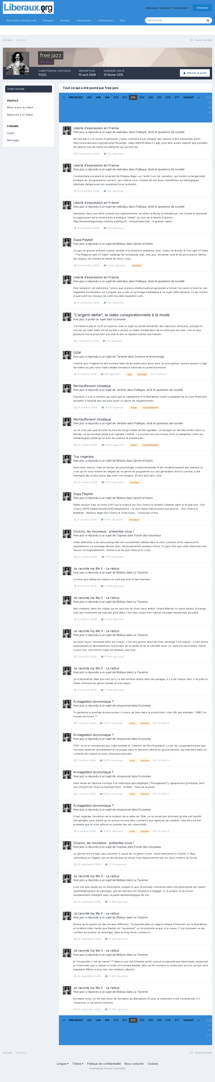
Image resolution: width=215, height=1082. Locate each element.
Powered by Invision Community (107, 1068)
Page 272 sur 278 (210, 107)
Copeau (122, 535)
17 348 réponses (112, 586)
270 (116, 97)
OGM (77, 353)
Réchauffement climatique (92, 386)
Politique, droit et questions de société (160, 132)
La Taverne (140, 572)
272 (133, 97)
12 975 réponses (111, 723)
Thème (78, 1063)
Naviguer (48, 20)
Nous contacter (134, 1063)
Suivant (188, 97)
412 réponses (112, 340)
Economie (119, 319)
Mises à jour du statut (20, 107)
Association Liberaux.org (21, 20)
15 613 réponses (113, 407)
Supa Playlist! (83, 240)
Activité (65, 20)
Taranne (122, 356)
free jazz (79, 132)
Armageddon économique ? (93, 701)
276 (168, 97)
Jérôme (121, 389)
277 (176, 97)
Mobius (121, 243)
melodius (122, 132)
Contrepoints (105, 20)
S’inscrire (202, 7)
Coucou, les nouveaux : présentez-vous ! (103, 531)
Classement (83, 20)
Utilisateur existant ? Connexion (167, 7)
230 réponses (114, 153)
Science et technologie (149, 356)
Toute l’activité (15, 88)
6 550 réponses (115, 265)
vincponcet (124, 705)
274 (150, 97)
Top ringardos (83, 457)
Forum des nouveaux (147, 535)
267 (89, 97)
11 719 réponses (112, 556)
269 (107, 97)
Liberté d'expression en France (96, 128)
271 (124, 97)
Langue (63, 1063)
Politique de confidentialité (104, 1063)
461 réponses (110, 374)
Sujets (10, 133)
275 (159, 97)
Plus (122, 20)
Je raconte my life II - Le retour (96, 568)
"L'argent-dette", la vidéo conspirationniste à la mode (121, 315)
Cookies (153, 1063)
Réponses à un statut (20, 114)
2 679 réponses (112, 482)
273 (142, 97)
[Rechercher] (162, 20)
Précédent (76, 97)
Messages (13, 140)
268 (98, 97)
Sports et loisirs (143, 243)
